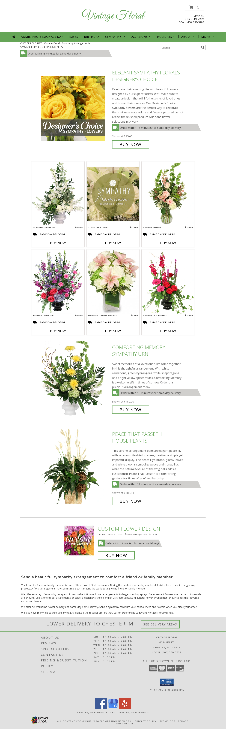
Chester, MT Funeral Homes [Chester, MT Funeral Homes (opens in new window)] (96, 712)
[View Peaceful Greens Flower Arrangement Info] (168, 194)
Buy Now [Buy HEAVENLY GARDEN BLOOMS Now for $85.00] (113, 331)
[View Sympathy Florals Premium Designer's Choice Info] (113, 194)
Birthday (91, 37)
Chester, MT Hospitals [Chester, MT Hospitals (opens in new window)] (133, 712)
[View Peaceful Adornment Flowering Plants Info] (168, 282)
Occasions (141, 37)
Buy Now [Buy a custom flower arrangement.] (116, 555)
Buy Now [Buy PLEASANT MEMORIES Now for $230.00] (58, 331)
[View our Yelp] (125, 708)
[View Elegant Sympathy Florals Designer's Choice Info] (75, 108)
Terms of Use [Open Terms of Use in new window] (124, 723)
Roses (73, 37)
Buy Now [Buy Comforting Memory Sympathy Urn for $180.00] (130, 410)
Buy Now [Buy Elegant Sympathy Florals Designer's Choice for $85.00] (130, 144)
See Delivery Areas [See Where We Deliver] (160, 624)
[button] (194, 7)
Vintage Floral (113, 16)
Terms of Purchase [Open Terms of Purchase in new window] (174, 721)
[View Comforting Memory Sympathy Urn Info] (75, 378)
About (188, 37)
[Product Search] (180, 47)
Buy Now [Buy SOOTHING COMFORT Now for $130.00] (58, 243)
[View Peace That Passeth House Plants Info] (75, 467)
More (207, 37)
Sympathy (115, 37)
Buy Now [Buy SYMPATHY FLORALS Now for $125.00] (113, 243)
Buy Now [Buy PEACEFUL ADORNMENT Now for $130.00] (168, 331)
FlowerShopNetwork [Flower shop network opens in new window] (115, 721)
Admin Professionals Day (42, 37)
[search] (203, 47)
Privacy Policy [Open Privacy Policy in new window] (145, 721)
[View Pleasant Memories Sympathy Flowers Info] (57, 282)
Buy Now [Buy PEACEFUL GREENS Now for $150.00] (168, 243)
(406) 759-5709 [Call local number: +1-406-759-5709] (195, 22)
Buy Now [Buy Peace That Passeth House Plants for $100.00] (130, 501)
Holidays (166, 37)
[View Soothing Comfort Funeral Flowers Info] (57, 194)
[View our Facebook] (101, 708)
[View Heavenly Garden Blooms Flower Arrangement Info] (113, 282)
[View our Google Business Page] (113, 708)
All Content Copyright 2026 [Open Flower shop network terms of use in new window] (78, 721)
